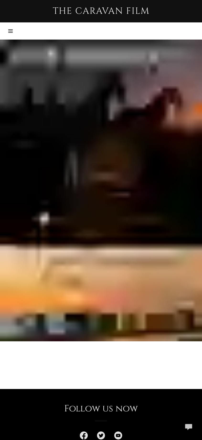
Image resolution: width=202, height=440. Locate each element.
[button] (10, 31)
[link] (101, 12)
